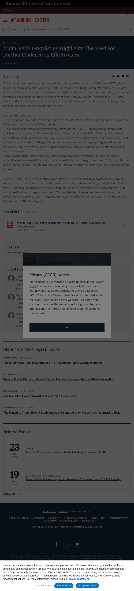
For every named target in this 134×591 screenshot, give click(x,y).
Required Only (64, 586)
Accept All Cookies (87, 586)
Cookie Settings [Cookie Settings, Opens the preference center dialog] (44, 586)
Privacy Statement (78, 579)
